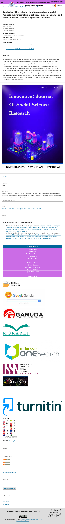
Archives (10, 7)
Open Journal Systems (9, 472)
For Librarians (6, 504)
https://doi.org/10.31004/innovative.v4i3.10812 (20, 49)
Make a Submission (9, 488)
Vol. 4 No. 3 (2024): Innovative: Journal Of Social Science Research (32, 7)
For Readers (6, 499)
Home (4, 7)
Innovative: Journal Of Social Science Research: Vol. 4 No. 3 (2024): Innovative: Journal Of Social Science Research (31, 237)
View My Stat (12, 441)
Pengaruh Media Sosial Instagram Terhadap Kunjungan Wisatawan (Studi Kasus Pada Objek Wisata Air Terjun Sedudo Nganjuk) (33, 227)
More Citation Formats (9, 200)
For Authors (6, 501)
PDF (5, 177)
